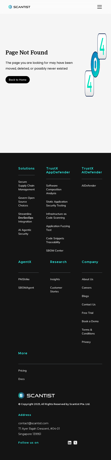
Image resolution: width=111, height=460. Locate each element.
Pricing (22, 370)
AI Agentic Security (24, 231)
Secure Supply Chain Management (26, 185)
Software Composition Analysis (53, 189)
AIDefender (89, 185)
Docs (21, 379)
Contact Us (89, 304)
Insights (55, 279)
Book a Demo (90, 321)
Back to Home (18, 79)
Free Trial (87, 313)
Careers (87, 287)
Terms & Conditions (88, 331)
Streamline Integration (25, 217)
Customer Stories (56, 289)
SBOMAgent (26, 287)
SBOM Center (54, 250)
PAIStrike (24, 279)
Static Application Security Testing (57, 203)
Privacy (86, 342)
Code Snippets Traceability (55, 240)
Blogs (85, 296)
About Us (87, 279)
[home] (18, 7)
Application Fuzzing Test (58, 228)
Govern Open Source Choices (26, 201)
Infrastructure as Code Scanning (56, 215)
